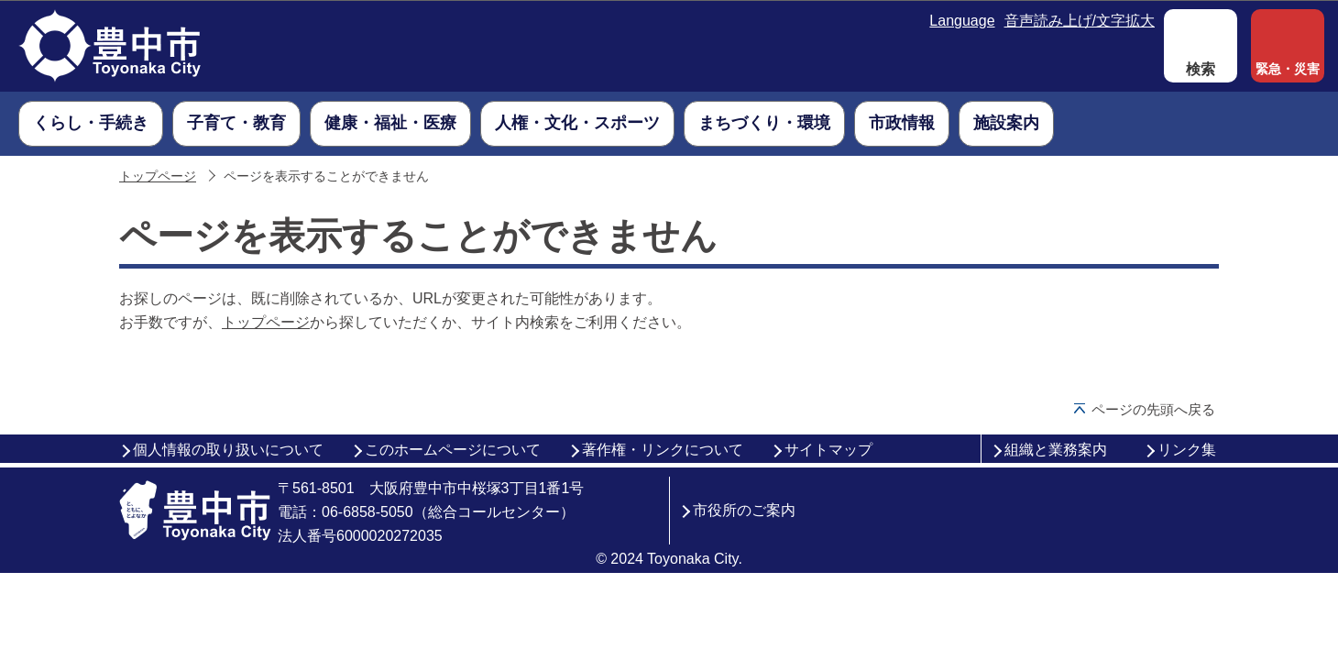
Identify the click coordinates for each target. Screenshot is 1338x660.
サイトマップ (828, 449)
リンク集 (1186, 449)
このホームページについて (453, 449)
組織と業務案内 (1055, 449)
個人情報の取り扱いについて (228, 449)
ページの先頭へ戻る (1153, 409)
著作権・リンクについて (662, 449)
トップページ (157, 176)
